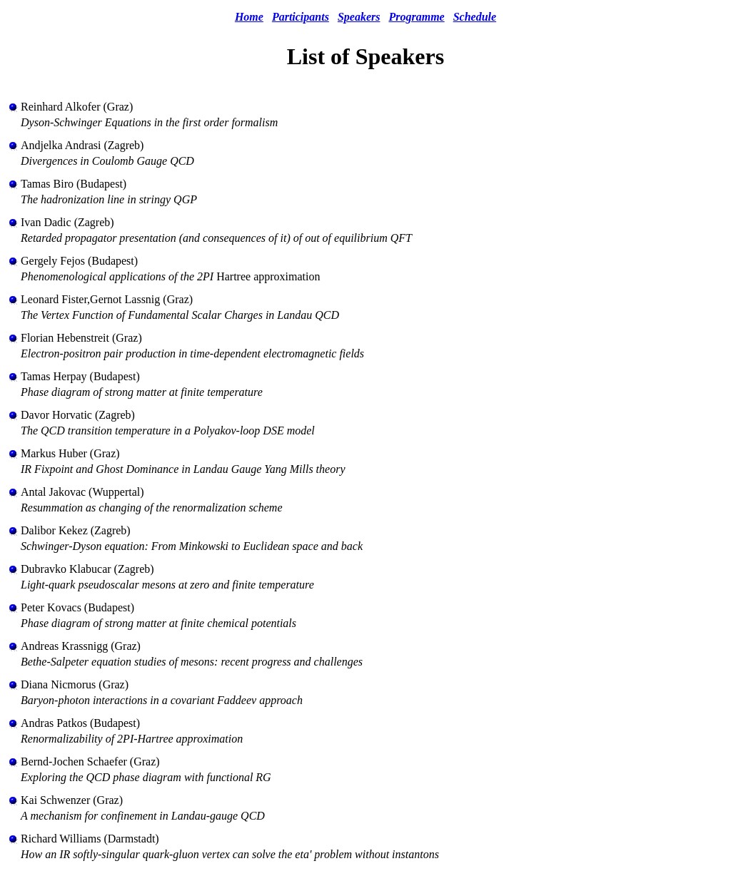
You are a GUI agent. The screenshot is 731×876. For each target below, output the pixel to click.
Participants (300, 17)
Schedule (474, 17)
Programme (416, 17)
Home (249, 17)
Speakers (359, 17)
